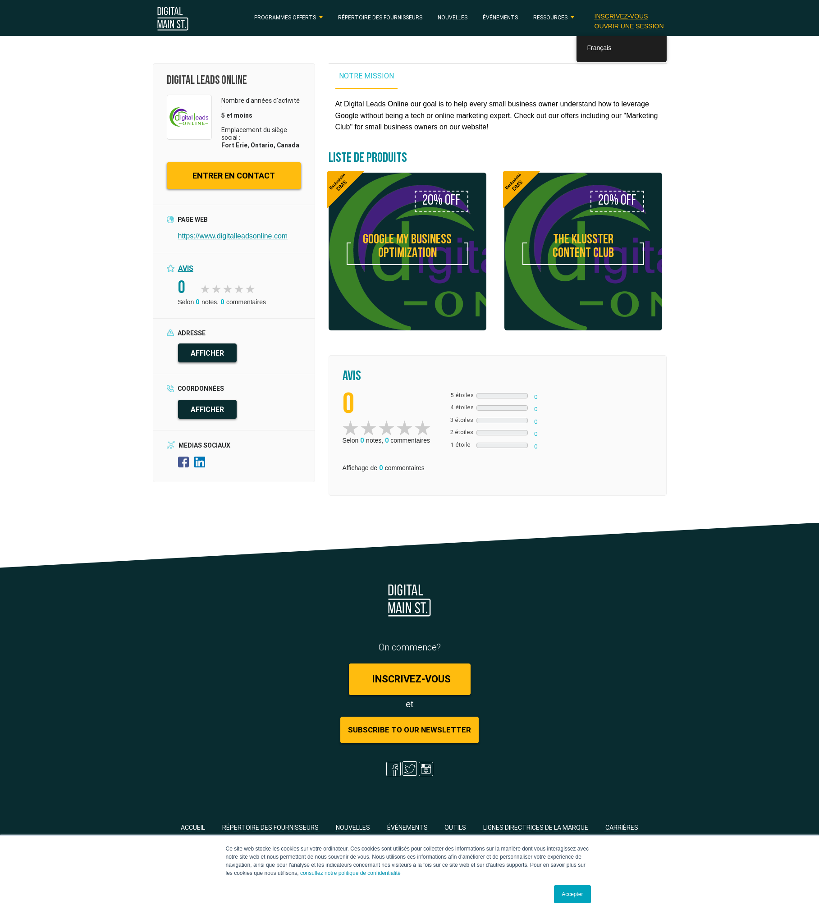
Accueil (193, 828)
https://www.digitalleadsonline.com (233, 236)
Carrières (621, 828)
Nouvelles (452, 17)
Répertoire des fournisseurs (380, 17)
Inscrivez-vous (621, 16)
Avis (185, 268)
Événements (500, 17)
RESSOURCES (550, 17)
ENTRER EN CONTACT (233, 175)
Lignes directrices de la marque (535, 828)
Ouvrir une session (629, 26)
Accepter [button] (572, 894)
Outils (455, 828)
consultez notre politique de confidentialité (350, 873)
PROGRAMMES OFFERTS (285, 17)
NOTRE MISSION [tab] (366, 75)
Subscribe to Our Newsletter (409, 730)
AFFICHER (207, 352)
